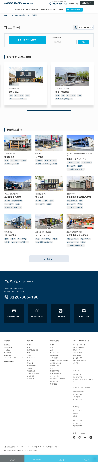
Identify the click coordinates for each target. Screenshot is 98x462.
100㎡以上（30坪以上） (18, 99)
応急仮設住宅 (31, 371)
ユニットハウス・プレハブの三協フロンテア (17, 15)
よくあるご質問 (77, 358)
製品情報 (17, 9)
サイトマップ (32, 447)
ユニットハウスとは (79, 345)
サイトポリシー (21, 447)
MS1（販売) (19, 95)
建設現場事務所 (72, 239)
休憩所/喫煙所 (87, 163)
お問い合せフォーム (79, 391)
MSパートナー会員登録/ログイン (87, 3)
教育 (63, 95)
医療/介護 (30, 363)
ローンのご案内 (77, 352)
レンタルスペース (78, 423)
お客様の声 (30, 379)
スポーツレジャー (73, 163)
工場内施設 (53, 384)
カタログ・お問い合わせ (81, 387)
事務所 (7, 201)
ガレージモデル (54, 352)
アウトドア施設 (54, 376)
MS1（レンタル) (50, 160)
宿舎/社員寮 (30, 376)
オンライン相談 (85, 458)
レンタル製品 (8, 347)
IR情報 (75, 416)
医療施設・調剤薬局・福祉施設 (59, 360)
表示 (83, 42)
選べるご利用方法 (78, 347)
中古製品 (7, 350)
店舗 (11, 95)
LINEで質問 (76, 397)
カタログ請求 (37, 457)
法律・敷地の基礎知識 (79, 360)
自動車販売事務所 (55, 363)
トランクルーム (77, 420)
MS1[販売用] (8, 352)
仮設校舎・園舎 (54, 365)
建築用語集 (76, 363)
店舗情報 (60, 9)
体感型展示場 (77, 374)
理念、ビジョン (77, 411)
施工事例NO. (56, 37)
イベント (29, 355)
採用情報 (75, 413)
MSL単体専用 (8, 355)
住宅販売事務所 (54, 371)
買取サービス (77, 350)
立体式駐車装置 (77, 426)
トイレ (45, 201)
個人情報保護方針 (9, 447)
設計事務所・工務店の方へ (58, 379)
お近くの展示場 (12, 458)
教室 (51, 368)
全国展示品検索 (9, 361)
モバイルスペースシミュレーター (14, 358)
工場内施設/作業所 (32, 350)
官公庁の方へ (54, 381)
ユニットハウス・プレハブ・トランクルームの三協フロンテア (18, 3)
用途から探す (34, 9)
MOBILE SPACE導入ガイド (48, 9)
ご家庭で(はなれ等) (33, 373)
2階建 (27, 95)
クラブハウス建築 (55, 373)
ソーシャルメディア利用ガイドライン (48, 447)
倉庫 (80, 201)
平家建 (23, 160)
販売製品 (7, 345)
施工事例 (25, 9)
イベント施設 (54, 358)
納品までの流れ (77, 355)
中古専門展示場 (77, 377)
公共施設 (39, 160)
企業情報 (72, 3)
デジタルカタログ (61, 458)
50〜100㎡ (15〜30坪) (74, 207)
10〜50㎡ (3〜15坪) (12, 164)
